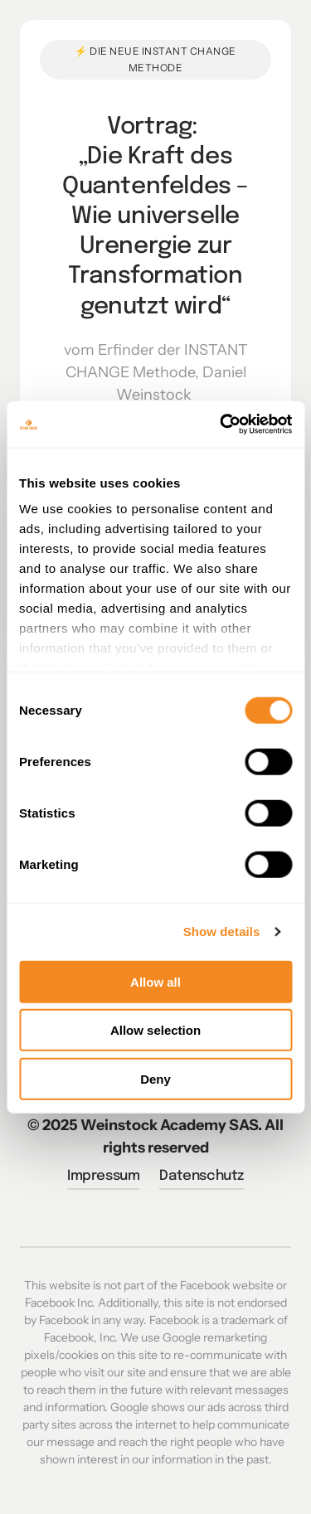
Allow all (155, 981)
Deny (155, 1078)
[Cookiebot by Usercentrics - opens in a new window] (221, 424)
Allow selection (155, 1030)
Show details (221, 931)
